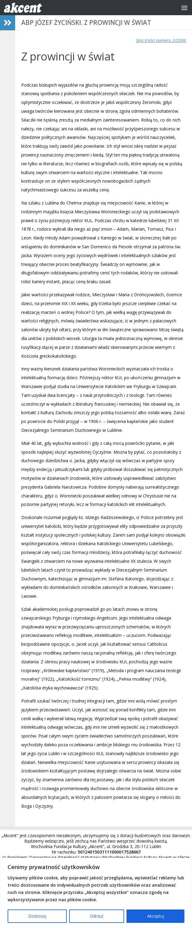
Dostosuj (37, 916)
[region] (96, 893)
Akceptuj (155, 916)
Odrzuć (97, 916)
